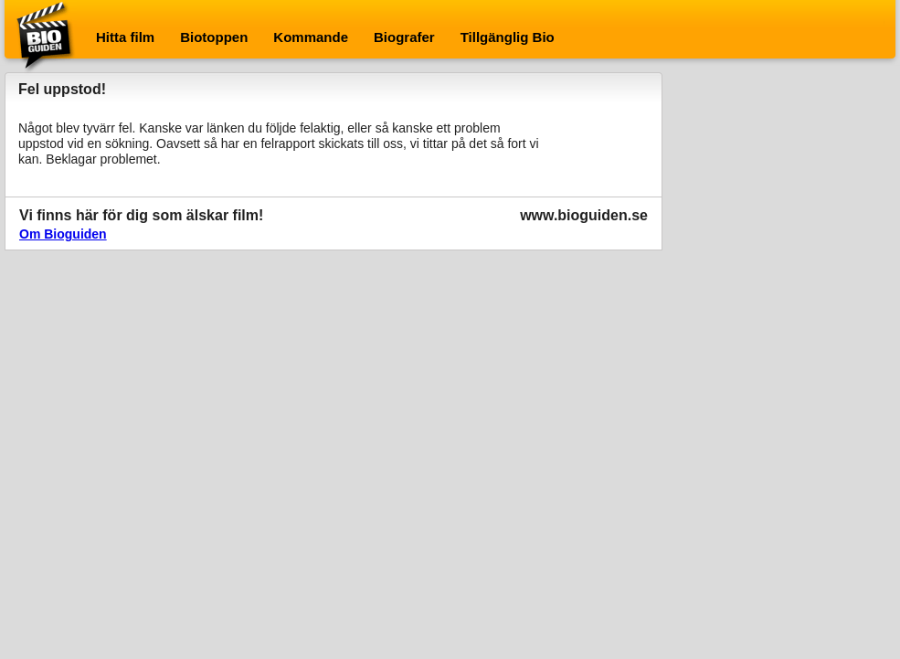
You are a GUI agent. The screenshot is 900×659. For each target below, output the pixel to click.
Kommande (310, 37)
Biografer (404, 37)
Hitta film (125, 37)
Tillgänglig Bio (508, 37)
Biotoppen (214, 37)
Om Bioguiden (63, 234)
